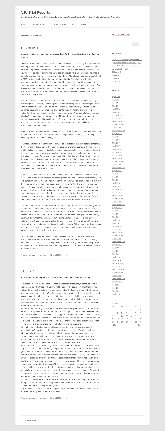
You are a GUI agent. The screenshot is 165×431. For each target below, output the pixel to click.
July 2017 (115, 137)
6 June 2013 (28, 271)
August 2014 (117, 245)
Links (74, 24)
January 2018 (117, 118)
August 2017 (117, 134)
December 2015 (118, 195)
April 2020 (116, 97)
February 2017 (117, 152)
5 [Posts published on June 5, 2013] (121, 312)
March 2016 (116, 186)
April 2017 (116, 146)
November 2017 (118, 124)
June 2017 (115, 140)
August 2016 (117, 171)
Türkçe (126, 34)
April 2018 (116, 109)
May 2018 (115, 106)
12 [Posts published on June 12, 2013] (122, 316)
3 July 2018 (116, 81)
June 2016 (115, 177)
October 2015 (117, 201)
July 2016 (115, 174)
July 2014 (115, 248)
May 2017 (115, 143)
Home (23, 24)
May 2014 (115, 254)
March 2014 (116, 260)
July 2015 (115, 211)
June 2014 (115, 251)
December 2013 (118, 269)
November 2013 (118, 272)
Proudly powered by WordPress (32, 420)
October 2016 (117, 164)
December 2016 (118, 158)
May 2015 (115, 217)
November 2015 (118, 198)
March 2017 (116, 149)
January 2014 (117, 266)
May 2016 (115, 180)
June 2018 (115, 103)
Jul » (139, 325)
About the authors (58, 24)
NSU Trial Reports (35, 12)
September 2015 (118, 204)
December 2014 (118, 232)
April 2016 (116, 183)
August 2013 (117, 282)
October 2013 (117, 275)
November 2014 (118, 235)
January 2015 (117, 229)
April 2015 (116, 220)
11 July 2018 (116, 75)
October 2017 (117, 127)
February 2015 (117, 226)
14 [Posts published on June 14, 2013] (131, 316)
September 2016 (118, 167)
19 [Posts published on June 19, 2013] (122, 319)
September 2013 (118, 279)
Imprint (84, 24)
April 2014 (116, 257)
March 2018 (116, 112)
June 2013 (115, 288)
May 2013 (115, 291)
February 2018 (117, 115)
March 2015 (116, 223)
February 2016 (117, 189)
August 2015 (117, 208)
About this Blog (37, 24)
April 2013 (116, 294)
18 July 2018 (116, 78)
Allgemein (43, 255)
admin (65, 255)
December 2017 (118, 121)
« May (114, 325)
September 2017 (118, 130)
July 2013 (115, 285)
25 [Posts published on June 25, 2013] (118, 322)
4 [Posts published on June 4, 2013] (117, 312)
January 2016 (117, 192)
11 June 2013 (29, 47)
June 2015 (115, 214)
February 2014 (117, 263)
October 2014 (117, 238)
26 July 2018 (116, 72)
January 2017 (117, 155)
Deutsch (117, 34)
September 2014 (118, 242)
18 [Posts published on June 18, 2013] (118, 319)
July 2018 (115, 100)
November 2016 (118, 161)
